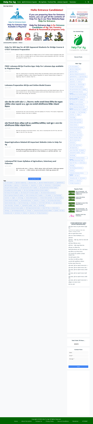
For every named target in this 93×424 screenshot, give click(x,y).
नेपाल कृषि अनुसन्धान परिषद (73, 257)
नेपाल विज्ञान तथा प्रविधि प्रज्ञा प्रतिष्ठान (75, 259)
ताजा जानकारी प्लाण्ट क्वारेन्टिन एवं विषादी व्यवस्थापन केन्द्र (76, 254)
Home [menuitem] (19, 2)
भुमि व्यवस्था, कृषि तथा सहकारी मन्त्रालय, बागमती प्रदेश (77, 270)
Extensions (36, 200)
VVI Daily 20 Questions (42, 213)
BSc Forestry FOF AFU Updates (11, 192)
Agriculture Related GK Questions (46, 182)
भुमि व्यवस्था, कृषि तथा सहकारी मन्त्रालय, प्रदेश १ (77, 267)
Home (16, 421)
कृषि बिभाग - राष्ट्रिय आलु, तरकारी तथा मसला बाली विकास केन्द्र (78, 240)
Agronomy (16, 185)
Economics (6, 197)
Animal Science (24, 185)
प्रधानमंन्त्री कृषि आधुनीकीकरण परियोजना (76, 261)
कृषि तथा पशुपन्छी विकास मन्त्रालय (75, 233)
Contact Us (39, 421)
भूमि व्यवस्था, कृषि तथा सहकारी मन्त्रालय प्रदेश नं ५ (78, 280)
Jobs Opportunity (57, 202)
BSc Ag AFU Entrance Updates (11, 187)
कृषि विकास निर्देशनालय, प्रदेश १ (74, 243)
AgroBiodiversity (60, 182)
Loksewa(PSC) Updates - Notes (29, 205)
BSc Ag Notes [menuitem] (43, 2)
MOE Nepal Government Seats (33, 208)
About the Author (26, 421)
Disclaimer (75, 421)
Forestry (43, 200)
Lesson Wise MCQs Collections (80, 198)
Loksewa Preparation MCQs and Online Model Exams (28, 85)
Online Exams (55, 208)
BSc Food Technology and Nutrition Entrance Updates (36, 190)
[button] (85, 2)
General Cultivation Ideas (10, 202)
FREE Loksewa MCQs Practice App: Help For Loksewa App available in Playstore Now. (34, 67)
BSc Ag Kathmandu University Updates (48, 187)
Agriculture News (32, 182)
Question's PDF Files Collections (81, 215)
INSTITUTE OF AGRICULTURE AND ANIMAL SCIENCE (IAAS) (76, 231)
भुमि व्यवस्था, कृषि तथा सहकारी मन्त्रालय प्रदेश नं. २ (78, 265)
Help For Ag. (45, 419)
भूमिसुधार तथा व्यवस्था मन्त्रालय (74, 282)
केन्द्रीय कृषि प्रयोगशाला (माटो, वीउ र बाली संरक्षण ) (78, 249)
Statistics (25, 213)
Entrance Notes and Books (46, 197)
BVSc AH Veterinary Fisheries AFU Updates (13, 195)
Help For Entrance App (23, 202)
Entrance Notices (59, 197)
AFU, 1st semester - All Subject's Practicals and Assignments (81, 192)
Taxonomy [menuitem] (73, 2)
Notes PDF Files (46, 208)
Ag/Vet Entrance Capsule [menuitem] (29, 2)
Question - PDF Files (59, 210)
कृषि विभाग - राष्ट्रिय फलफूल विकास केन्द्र (76, 245)
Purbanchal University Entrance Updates (43, 210)
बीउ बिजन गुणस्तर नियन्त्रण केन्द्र (74, 263)
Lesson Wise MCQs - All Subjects (11, 205)
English (13, 197)
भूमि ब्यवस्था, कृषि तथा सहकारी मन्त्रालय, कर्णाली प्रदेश (77, 277)
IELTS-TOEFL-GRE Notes (44, 202)
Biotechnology (56, 185)
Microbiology (41, 205)
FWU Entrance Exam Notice (54, 200)
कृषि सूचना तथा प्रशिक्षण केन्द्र (74, 247)
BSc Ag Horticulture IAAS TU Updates (28, 187)
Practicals (29, 210)
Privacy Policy (50, 421)
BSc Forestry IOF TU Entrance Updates (29, 192)
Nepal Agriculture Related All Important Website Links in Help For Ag (33, 143)
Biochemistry (48, 185)
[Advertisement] (34, 229)
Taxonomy (32, 213)
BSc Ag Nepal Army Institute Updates (12, 190)
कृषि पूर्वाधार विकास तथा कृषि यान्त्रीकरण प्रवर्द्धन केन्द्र (77, 227)
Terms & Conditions (63, 421)
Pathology (6, 210)
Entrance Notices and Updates (11, 200)
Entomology (20, 197)
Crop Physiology (57, 195)
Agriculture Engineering (20, 182)
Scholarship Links (8, 213)
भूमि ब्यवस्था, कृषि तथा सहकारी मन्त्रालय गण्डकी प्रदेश (77, 274)
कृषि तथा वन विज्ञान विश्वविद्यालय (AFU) (76, 235)
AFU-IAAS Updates (8, 182)
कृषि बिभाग (70, 237)
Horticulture (34, 202)
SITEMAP (84, 421)
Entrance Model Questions (32, 197)
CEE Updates (48, 195)
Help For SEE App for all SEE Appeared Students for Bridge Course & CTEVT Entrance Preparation (34, 48)
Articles (40, 185)
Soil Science (17, 213)
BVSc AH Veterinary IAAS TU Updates (34, 195)
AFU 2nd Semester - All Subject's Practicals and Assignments (81, 210)
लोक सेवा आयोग (71, 284)
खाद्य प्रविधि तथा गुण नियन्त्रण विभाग (75, 251)
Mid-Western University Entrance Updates (13, 208)
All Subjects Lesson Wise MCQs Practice (82, 203)
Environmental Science (26, 200)
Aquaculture (33, 185)
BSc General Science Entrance (48, 192)
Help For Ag (9, 2)
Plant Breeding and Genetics (17, 210)
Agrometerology (8, 185)
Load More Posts (35, 178)
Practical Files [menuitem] (52, 2)
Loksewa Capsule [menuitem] (62, 2)
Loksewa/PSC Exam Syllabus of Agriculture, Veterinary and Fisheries (30, 162)
